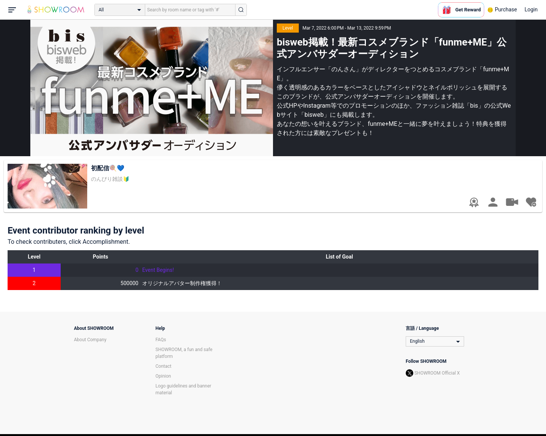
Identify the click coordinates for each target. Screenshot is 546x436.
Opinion (163, 376)
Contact (163, 366)
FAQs (160, 339)
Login (531, 9)
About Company (90, 339)
